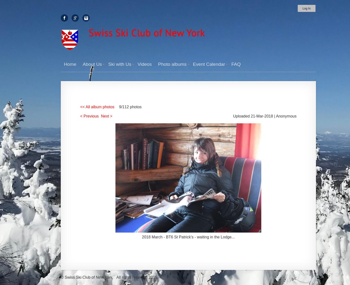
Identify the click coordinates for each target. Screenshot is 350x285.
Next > (107, 116)
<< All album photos (97, 107)
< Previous (89, 116)
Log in (307, 8)
